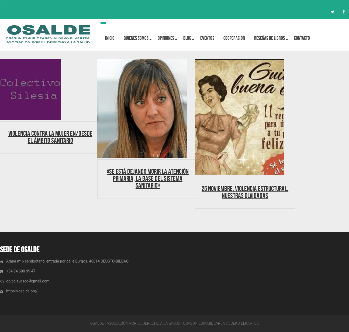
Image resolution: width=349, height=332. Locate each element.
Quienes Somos (136, 38)
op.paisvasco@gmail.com (28, 281)
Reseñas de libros (269, 38)
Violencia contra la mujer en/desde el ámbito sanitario (50, 137)
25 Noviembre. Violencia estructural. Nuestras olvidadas (245, 192)
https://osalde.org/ (22, 291)
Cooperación (234, 38)
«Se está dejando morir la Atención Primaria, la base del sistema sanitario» (148, 178)
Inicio (110, 38)
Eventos (207, 38)
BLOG (187, 38)
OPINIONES (166, 38)
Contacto (302, 38)
